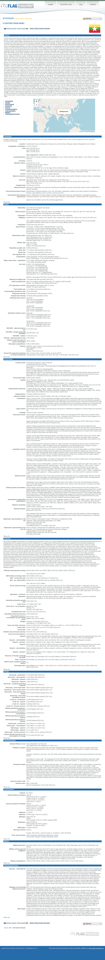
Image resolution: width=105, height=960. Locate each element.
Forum (93, 4)
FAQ (81, 4)
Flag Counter (17, 5)
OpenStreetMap (90, 131)
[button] (70, 110)
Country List (66, 4)
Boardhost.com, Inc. (32, 948)
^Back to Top (6, 202)
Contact (3, 948)
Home (50, 4)
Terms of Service (11, 948)
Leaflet (81, 131)
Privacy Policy (20, 948)
